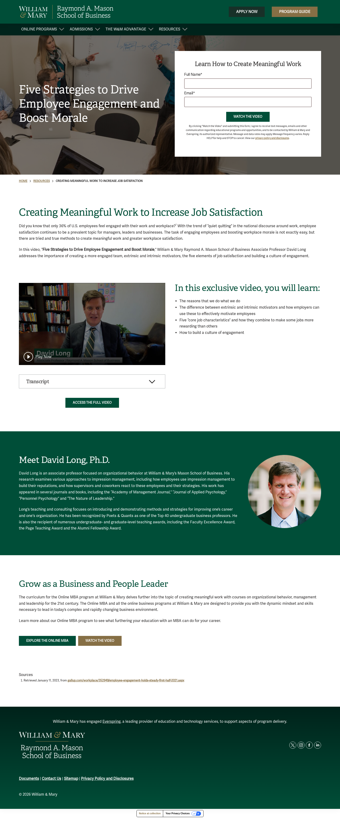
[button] (92, 381)
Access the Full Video (92, 403)
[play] (37, 356)
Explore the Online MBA (47, 641)
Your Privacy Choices (178, 814)
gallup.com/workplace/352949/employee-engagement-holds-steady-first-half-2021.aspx (126, 681)
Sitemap (71, 779)
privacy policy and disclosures (272, 138)
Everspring (111, 722)
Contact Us (51, 779)
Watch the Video (248, 117)
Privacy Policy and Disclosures (107, 779)
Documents (29, 779)
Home (23, 181)
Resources (41, 181)
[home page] (66, 12)
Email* (189, 93)
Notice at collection (150, 814)
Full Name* (193, 74)
